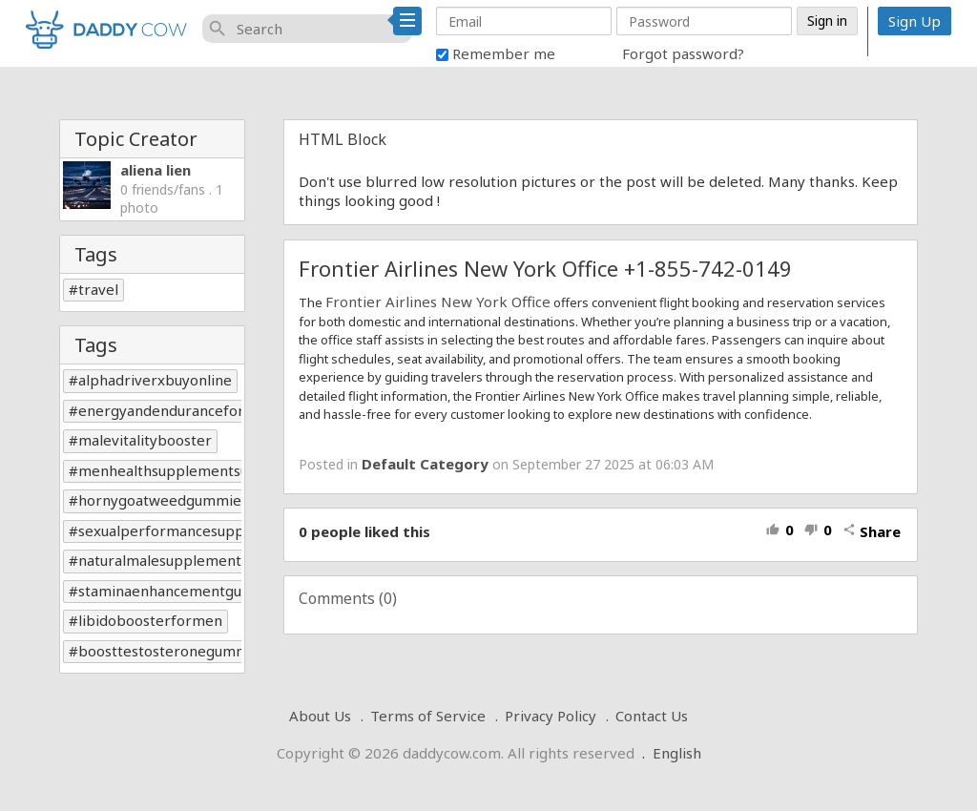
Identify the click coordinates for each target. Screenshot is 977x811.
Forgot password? (683, 53)
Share (871, 531)
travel (98, 289)
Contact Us (651, 715)
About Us (320, 715)
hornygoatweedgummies (163, 499)
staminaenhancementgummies (182, 590)
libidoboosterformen (150, 620)
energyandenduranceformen (176, 410)
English (677, 752)
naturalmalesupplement (159, 560)
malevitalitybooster (145, 439)
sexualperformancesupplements (189, 530)
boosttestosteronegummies (173, 650)
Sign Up (914, 21)
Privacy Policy (550, 715)
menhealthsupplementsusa (170, 470)
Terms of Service (428, 715)
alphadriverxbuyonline (155, 379)
